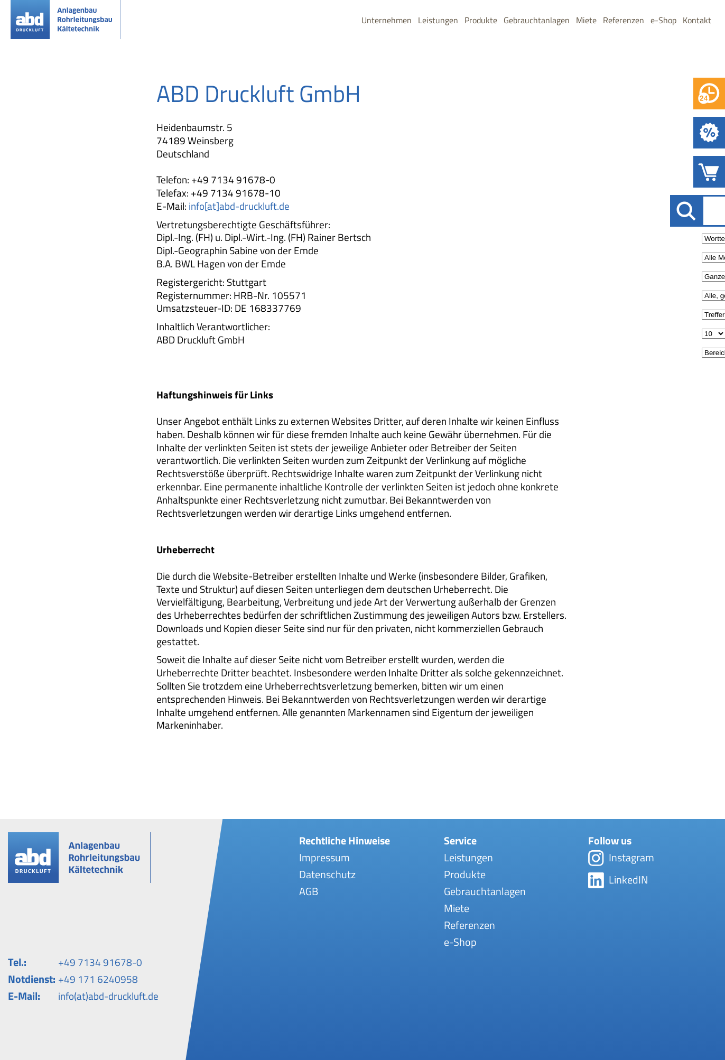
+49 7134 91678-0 (100, 962)
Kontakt (697, 21)
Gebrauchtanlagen (537, 21)
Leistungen (438, 21)
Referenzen (623, 21)
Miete (586, 21)
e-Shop (663, 21)
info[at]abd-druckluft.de (239, 205)
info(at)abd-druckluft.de (108, 995)
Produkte (480, 21)
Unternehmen (386, 21)
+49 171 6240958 (98, 979)
